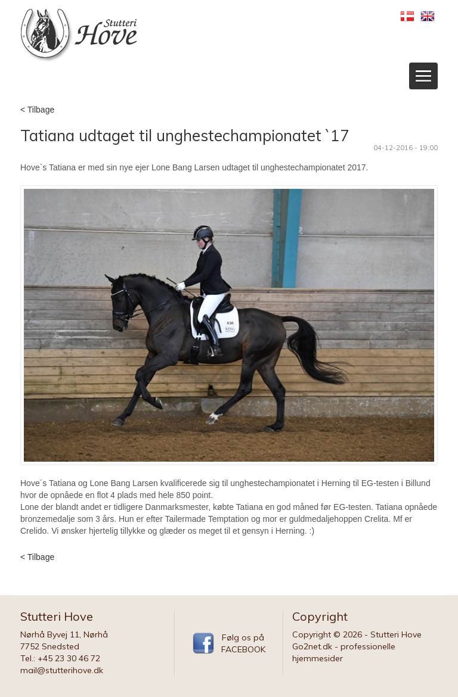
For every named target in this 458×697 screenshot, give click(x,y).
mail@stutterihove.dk (61, 670)
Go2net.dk (312, 646)
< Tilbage (37, 109)
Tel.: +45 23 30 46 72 (60, 658)
